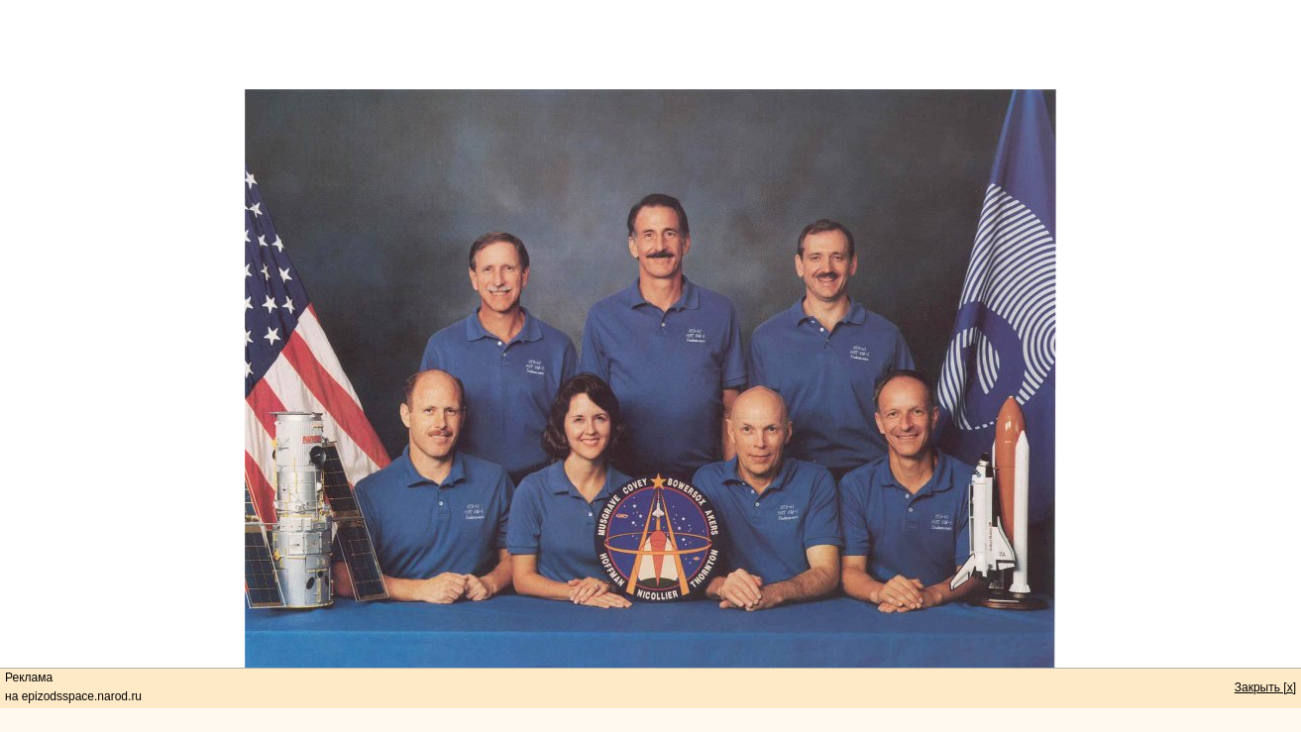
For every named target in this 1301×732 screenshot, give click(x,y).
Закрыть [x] (1265, 687)
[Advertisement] (651, 44)
